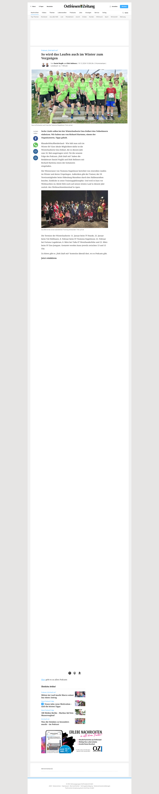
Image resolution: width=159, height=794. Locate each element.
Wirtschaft (114, 17)
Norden (91, 17)
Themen (52, 13)
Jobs (80, 13)
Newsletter (50, 6)
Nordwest (44, 17)
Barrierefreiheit (75, 786)
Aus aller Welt (54, 17)
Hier (43, 679)
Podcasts (73, 13)
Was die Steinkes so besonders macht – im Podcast (55, 723)
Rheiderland (69, 17)
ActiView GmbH (89, 788)
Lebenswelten (62, 13)
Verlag (104, 13)
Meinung (123, 17)
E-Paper (41, 6)
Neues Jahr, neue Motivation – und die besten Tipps (56, 705)
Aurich (78, 17)
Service (97, 13)
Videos (44, 13)
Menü (33, 6)
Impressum (65, 786)
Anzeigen (88, 13)
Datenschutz (57, 786)
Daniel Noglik (58, 63)
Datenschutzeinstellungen (102, 786)
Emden (84, 17)
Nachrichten (35, 13)
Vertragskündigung (87, 786)
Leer (62, 17)
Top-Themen (35, 17)
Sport (106, 17)
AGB (50, 786)
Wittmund (99, 17)
